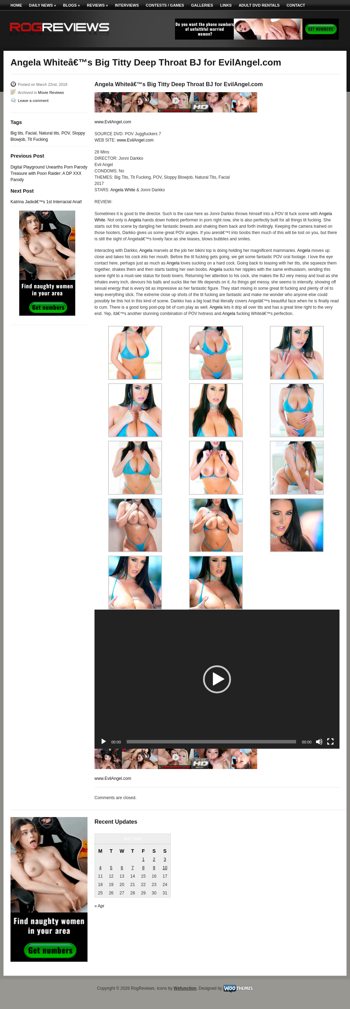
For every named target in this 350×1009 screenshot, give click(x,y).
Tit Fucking (37, 139)
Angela (134, 220)
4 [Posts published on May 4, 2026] (100, 867)
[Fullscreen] (330, 741)
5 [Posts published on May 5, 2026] (111, 867)
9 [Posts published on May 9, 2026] (154, 867)
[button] (217, 679)
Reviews (97, 5)
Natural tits (49, 133)
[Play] (103, 741)
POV (65, 133)
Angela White (122, 189)
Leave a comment (33, 100)
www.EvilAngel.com (112, 121)
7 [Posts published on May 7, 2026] (133, 867)
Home (16, 5)
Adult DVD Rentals (259, 5)
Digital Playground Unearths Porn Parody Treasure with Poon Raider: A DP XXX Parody (48, 173)
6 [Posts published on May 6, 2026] (122, 867)
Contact (296, 5)
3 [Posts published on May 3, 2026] (165, 859)
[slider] (211, 741)
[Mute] (319, 741)
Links (226, 5)
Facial (31, 133)
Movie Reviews (51, 92)
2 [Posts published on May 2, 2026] (154, 859)
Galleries (202, 5)
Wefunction (185, 988)
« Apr (99, 906)
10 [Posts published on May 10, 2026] (164, 867)
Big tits (16, 133)
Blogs (71, 5)
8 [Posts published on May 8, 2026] (143, 867)
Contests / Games (165, 5)
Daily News (42, 5)
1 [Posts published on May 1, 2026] (143, 859)
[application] (217, 679)
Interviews (127, 5)
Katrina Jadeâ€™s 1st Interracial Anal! (46, 201)
